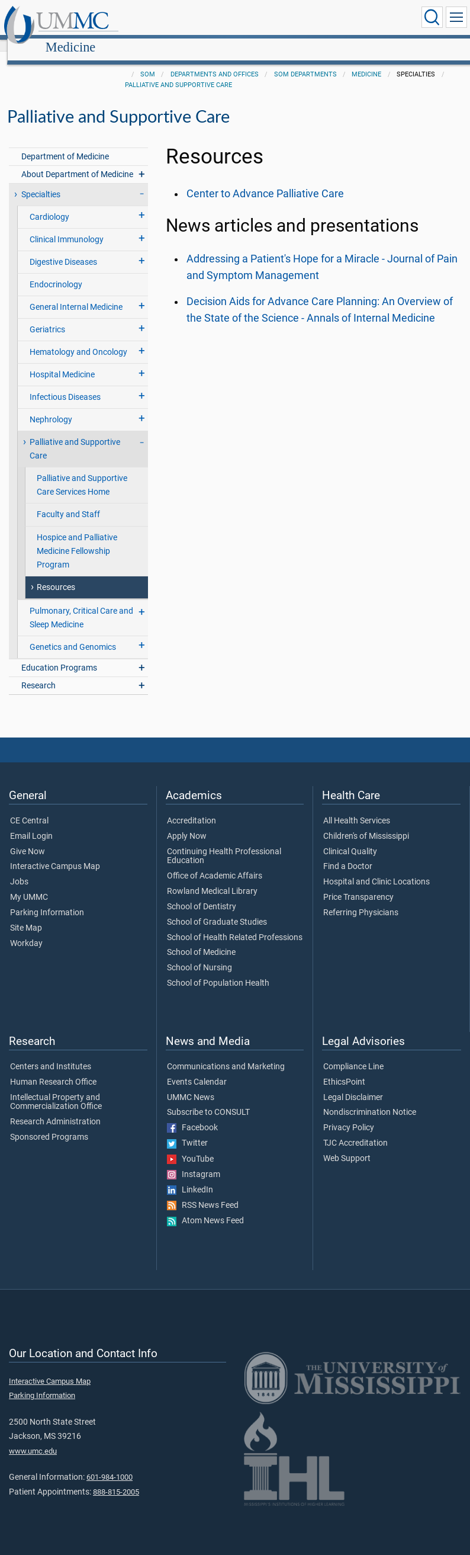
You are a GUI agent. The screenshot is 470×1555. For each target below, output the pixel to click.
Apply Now (187, 823)
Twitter (187, 1130)
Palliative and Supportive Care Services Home (82, 472)
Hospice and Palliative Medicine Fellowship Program (77, 538)
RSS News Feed (203, 1192)
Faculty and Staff (68, 501)
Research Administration (55, 1109)
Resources (56, 574)
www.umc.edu (33, 1438)
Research (38, 673)
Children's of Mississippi (366, 823)
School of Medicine (201, 939)
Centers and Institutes (50, 1054)
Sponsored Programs (49, 1124)
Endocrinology (56, 272)
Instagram (193, 1161)
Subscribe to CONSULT (208, 1099)
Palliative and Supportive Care (178, 72)
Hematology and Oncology (78, 339)
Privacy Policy (348, 1115)
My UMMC (29, 884)
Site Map (26, 915)
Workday (26, 930)
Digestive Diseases (63, 249)
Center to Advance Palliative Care (265, 181)
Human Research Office (53, 1069)
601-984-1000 (109, 1464)
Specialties (40, 182)
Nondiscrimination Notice (369, 1099)
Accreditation (191, 808)
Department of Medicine (65, 144)
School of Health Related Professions (234, 924)
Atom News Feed (205, 1208)
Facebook (192, 1115)
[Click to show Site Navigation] (456, 17)
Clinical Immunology (67, 227)
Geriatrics (47, 317)
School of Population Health (218, 970)
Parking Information (47, 900)
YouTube (190, 1146)
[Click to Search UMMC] (432, 17)
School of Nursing (199, 955)
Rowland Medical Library (212, 878)
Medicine (182, 19)
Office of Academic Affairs (214, 863)
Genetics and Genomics (73, 634)
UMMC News (190, 1084)
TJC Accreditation (355, 1130)
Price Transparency (358, 884)
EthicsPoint (344, 1069)
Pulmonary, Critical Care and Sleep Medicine (81, 605)
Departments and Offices (214, 61)
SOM (147, 61)
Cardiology (49, 204)
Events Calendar (197, 1069)
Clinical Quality (350, 839)
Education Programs (59, 655)
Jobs (19, 869)
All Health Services (356, 808)
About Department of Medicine (77, 161)
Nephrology (51, 407)
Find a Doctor (347, 853)
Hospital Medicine (62, 362)
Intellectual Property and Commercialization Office (56, 1089)
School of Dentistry (201, 894)
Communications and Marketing (226, 1054)
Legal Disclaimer (353, 1084)
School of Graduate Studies (217, 909)
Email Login (31, 823)
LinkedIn (190, 1177)
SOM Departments (305, 61)
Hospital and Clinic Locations (376, 869)
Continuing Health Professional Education (224, 843)
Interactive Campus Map (55, 853)
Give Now (27, 839)
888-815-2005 (116, 1478)
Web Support (347, 1145)
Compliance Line (353, 1054)
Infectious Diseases (65, 384)
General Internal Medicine (76, 294)
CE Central (29, 808)
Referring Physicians (360, 900)
